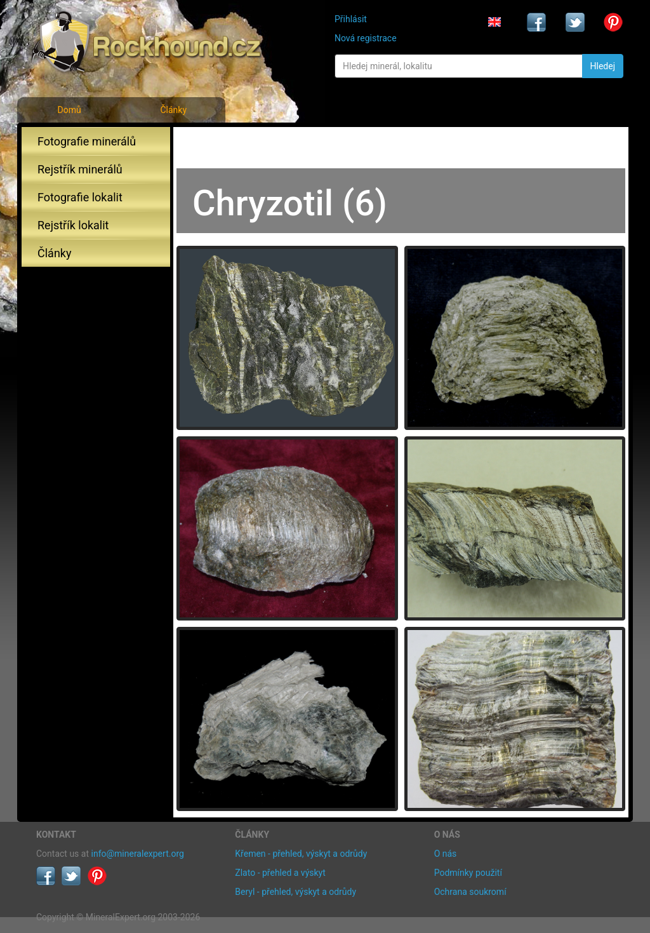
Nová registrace (366, 38)
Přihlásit (351, 19)
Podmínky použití (468, 873)
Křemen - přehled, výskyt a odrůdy (301, 854)
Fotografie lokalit (80, 197)
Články (173, 110)
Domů (69, 110)
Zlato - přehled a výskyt (280, 873)
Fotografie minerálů (86, 141)
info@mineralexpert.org (137, 854)
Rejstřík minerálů (80, 169)
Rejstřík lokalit (73, 225)
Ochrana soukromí (470, 892)
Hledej (602, 66)
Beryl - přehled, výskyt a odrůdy (295, 892)
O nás (445, 854)
